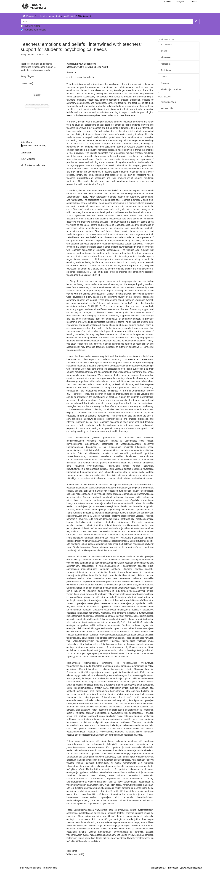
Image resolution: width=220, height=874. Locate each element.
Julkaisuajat (166, 44)
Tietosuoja (173, 867)
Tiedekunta (166, 70)
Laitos (164, 76)
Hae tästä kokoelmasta (33, 29)
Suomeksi (167, 2)
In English (180, 2)
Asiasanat (165, 64)
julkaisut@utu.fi (158, 867)
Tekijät (164, 51)
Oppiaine (165, 83)
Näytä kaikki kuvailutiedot (33, 165)
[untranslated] (107, 21)
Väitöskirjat (69, 16)
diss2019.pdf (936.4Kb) (33, 145)
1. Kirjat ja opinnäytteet (49, 16)
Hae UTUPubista (30, 26)
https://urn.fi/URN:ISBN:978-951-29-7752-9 (87, 67)
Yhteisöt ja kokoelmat (171, 89)
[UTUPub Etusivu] (34, 5)
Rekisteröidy (167, 108)
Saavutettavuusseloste (191, 867)
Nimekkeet (166, 57)
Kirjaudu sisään (168, 102)
